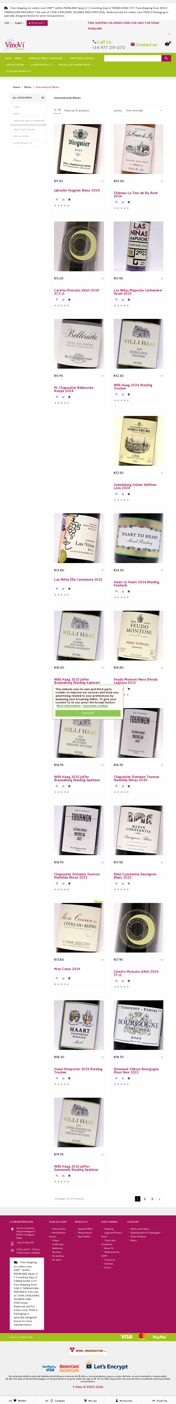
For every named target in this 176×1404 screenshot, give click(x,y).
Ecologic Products (18, 71)
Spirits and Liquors (83, 58)
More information (69, 706)
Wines (20, 58)
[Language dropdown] (20, 23)
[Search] (132, 58)
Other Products (43, 65)
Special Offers (17, 65)
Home (8, 58)
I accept (88, 713)
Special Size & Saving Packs (76, 65)
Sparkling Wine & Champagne (47, 58)
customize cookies (95, 706)
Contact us (146, 44)
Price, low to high (144, 111)
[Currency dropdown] (8, 23)
